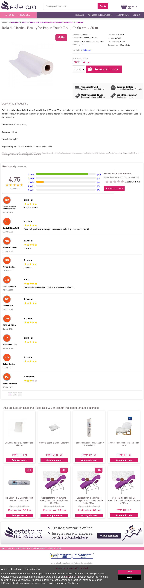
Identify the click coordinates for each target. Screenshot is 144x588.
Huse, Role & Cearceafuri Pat (41, 22)
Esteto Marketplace (39, 548)
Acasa (9, 548)
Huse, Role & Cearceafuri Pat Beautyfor (68, 22)
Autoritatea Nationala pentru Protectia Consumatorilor (72, 563)
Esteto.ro (87, 50)
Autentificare (123, 14)
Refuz (129, 578)
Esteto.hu (50, 548)
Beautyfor (13, 139)
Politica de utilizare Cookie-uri (63, 583)
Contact (136, 14)
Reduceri (79, 14)
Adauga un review (114, 188)
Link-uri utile (26, 548)
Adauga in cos (19, 460)
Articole (16, 548)
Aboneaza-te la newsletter (100, 14)
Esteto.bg (59, 548)
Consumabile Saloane (19, 22)
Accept (129, 572)
